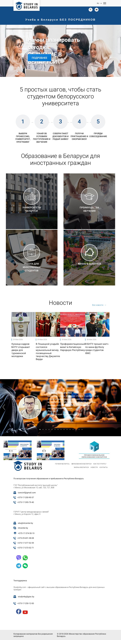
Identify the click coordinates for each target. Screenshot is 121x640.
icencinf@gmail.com (27, 492)
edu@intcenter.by (25, 523)
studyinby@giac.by (26, 596)
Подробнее (39, 57)
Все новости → (99, 305)
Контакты (103, 467)
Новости (94, 467)
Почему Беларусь (62, 464)
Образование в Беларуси (81, 464)
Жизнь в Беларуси (81, 467)
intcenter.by (23, 528)
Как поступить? (99, 464)
